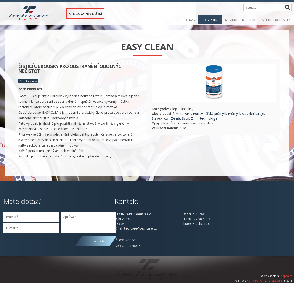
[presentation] (38, 244)
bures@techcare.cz (197, 223)
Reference (249, 20)
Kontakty (282, 20)
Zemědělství (180, 118)
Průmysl (234, 113)
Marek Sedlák (275, 280)
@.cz (140, 228)
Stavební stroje (253, 113)
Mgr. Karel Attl (255, 280)
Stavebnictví (160, 118)
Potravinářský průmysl (209, 113)
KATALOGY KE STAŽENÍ (85, 14)
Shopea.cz (286, 276)
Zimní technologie (204, 118)
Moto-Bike (183, 113)
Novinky (231, 20)
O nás (190, 20)
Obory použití (210, 20)
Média (266, 20)
